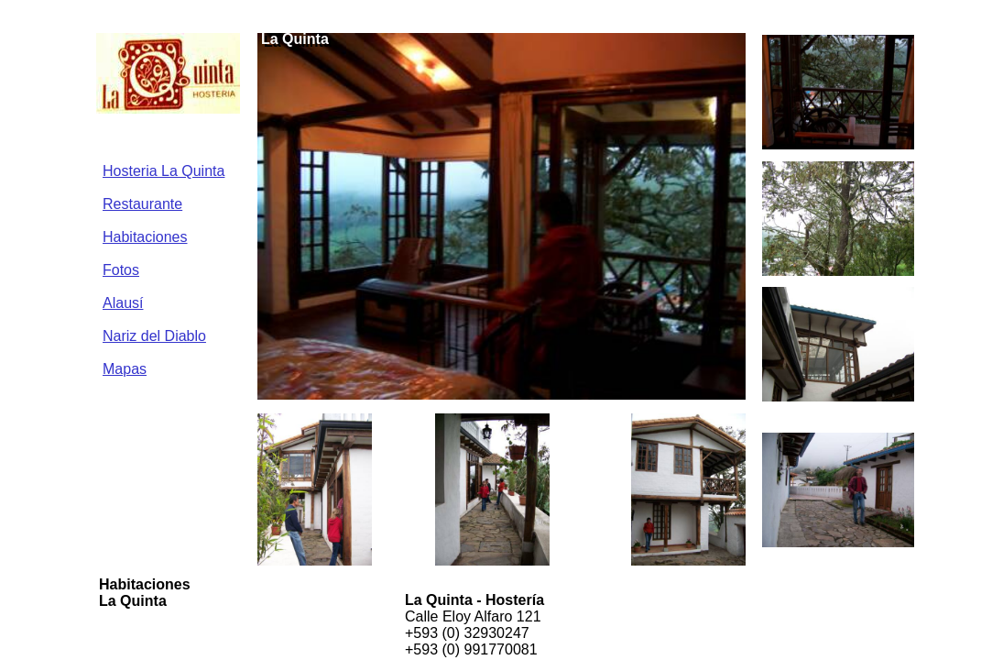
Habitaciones (145, 237)
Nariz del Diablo (154, 336)
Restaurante (142, 204)
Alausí (123, 303)
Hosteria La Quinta (163, 171)
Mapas (125, 369)
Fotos (121, 270)
